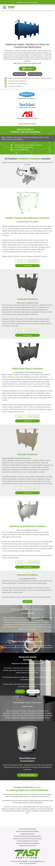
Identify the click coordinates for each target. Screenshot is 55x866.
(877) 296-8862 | (23, 861)
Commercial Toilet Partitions (27, 829)
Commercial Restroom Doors (27, 845)
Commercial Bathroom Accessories (27, 841)
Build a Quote (27, 265)
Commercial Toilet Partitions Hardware (27, 843)
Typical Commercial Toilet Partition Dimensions (27, 838)
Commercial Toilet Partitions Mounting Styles (27, 836)
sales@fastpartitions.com (37, 861)
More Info (20, 261)
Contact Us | (14, 861)
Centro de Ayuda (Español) (27, 863)
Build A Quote (27, 68)
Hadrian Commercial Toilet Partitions (27, 831)
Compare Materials (33, 261)
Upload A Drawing (19, 74)
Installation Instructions (27, 834)
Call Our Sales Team (35, 74)
